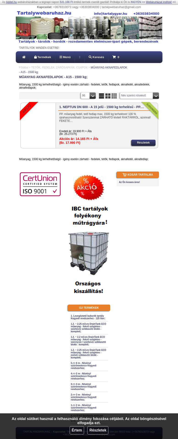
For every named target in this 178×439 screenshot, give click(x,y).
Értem (77, 430)
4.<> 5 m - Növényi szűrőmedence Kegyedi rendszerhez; (83, 376)
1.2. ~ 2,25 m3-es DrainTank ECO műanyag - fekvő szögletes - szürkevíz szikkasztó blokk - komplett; (88, 328)
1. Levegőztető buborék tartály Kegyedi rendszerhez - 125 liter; (88, 317)
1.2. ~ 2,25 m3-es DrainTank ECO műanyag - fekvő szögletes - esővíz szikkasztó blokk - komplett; (88, 354)
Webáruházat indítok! (159, 2)
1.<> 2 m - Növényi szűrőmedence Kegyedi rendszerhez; (83, 408)
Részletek (97, 430)
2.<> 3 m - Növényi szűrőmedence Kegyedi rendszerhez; (83, 397)
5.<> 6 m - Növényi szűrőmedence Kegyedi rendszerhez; (83, 365)
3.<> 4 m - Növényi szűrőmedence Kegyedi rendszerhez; (83, 386)
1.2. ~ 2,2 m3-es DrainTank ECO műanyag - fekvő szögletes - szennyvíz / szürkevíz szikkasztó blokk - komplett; (88, 341)
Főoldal (23, 67)
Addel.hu (11, 2)
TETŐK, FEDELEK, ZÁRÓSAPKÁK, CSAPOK (59, 67)
